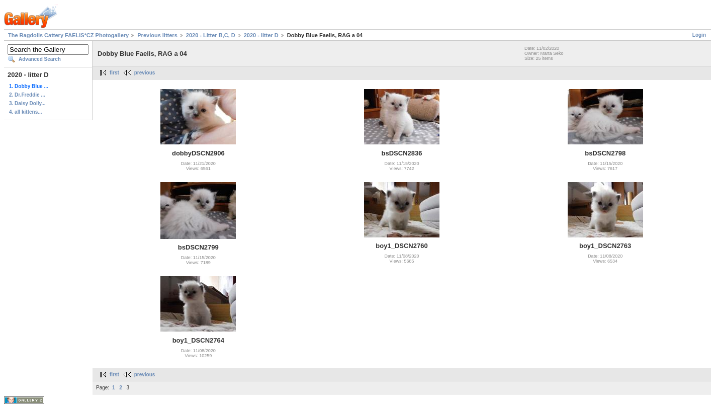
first (114, 72)
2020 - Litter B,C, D (210, 35)
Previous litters (157, 35)
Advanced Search (40, 59)
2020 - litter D (261, 35)
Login (699, 35)
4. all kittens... (25, 112)
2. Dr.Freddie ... (27, 95)
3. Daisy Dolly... (27, 103)
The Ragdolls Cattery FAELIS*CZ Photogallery (68, 35)
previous (144, 72)
